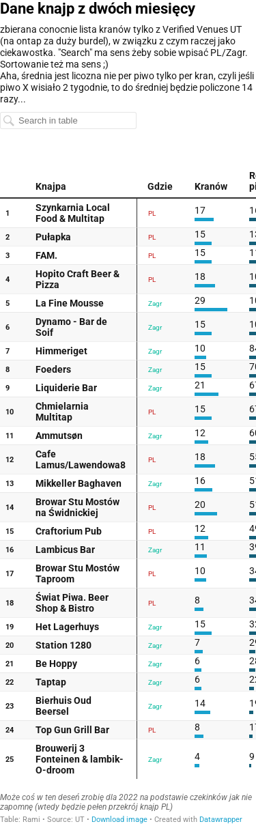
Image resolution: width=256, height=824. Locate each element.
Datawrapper (220, 819)
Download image (119, 819)
